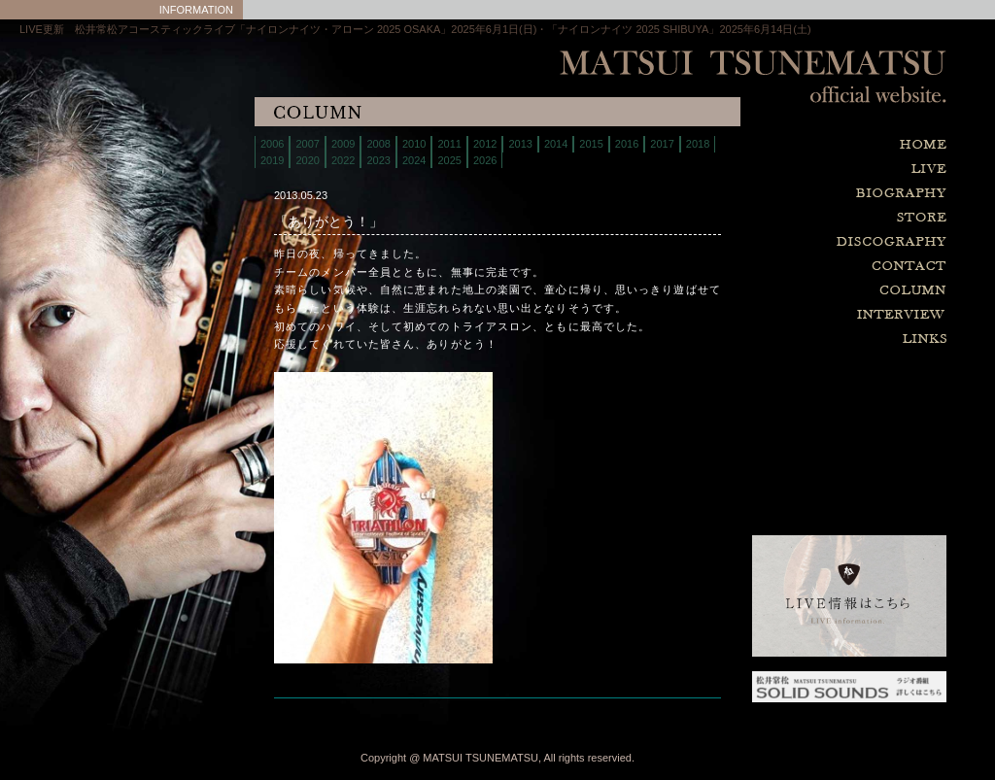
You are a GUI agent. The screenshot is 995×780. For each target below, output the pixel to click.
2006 (272, 144)
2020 (307, 160)
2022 (343, 160)
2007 (307, 144)
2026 (485, 160)
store (800, 218)
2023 (378, 160)
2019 (272, 160)
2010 (414, 144)
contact (800, 266)
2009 (343, 144)
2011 (449, 144)
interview (800, 315)
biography (800, 194)
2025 (449, 160)
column (800, 291)
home (800, 145)
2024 (414, 160)
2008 (378, 144)
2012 (485, 144)
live (800, 169)
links (800, 339)
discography (800, 242)
